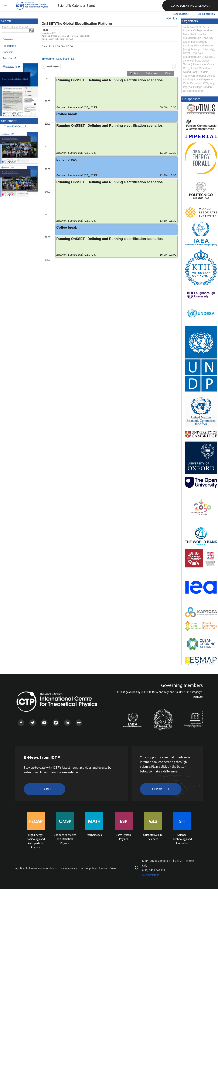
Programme (9, 45)
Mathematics (94, 834)
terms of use (107, 868)
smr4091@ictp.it (16, 126)
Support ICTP (161, 789)
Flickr (79, 722)
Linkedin (67, 722)
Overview (8, 39)
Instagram (56, 722)
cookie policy (88, 868)
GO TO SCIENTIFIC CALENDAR (190, 5)
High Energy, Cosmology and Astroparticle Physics (36, 838)
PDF (168, 18)
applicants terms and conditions (36, 868)
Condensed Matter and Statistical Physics (65, 838)
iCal (175, 18)
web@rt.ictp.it (150, 874)
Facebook (21, 722)
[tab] (52, 66)
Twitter (32, 722)
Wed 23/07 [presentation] (52, 66)
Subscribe (44, 789)
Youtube (44, 722)
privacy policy (68, 868)
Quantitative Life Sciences (153, 837)
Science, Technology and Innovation (182, 838)
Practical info (10, 58)
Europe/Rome (181, 13)
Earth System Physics (123, 837)
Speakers (8, 52)
